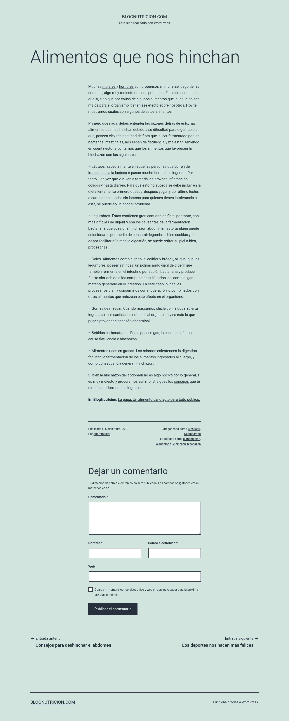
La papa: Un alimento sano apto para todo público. (159, 399)
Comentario (98, 497)
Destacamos (192, 434)
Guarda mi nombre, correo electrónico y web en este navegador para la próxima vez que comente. (146, 592)
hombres (126, 86)
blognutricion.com (144, 16)
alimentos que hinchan (171, 444)
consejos (181, 381)
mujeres (108, 86)
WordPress (250, 702)
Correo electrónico (163, 543)
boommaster (102, 434)
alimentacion (191, 439)
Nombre (95, 543)
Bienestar (194, 429)
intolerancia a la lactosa (107, 173)
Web (91, 566)
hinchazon (194, 444)
